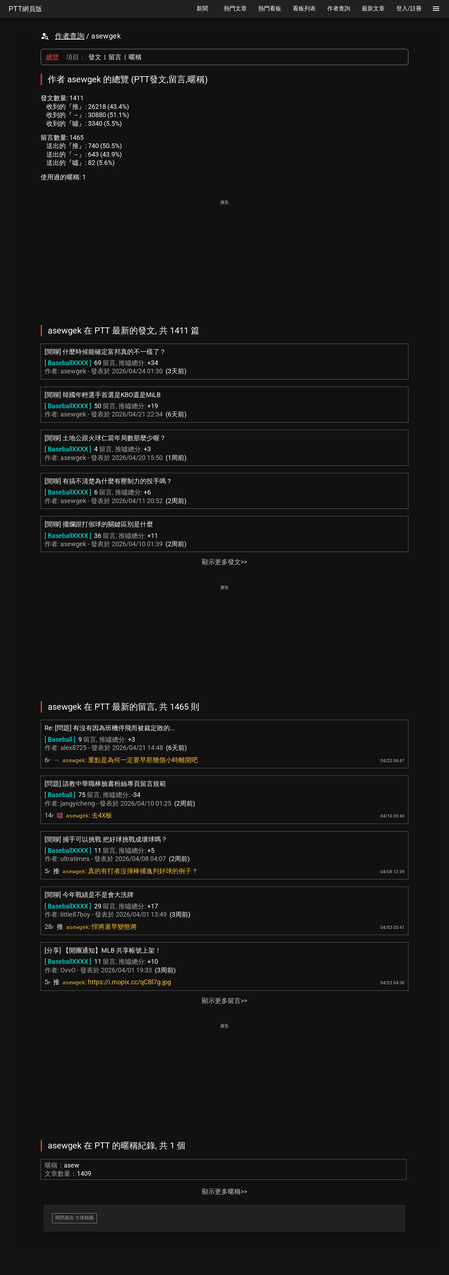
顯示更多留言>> (224, 1000)
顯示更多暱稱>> (224, 1191)
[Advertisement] (224, 257)
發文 (94, 57)
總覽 (52, 57)
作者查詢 (69, 36)
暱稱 (135, 57)
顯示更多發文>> (224, 562)
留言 (114, 57)
